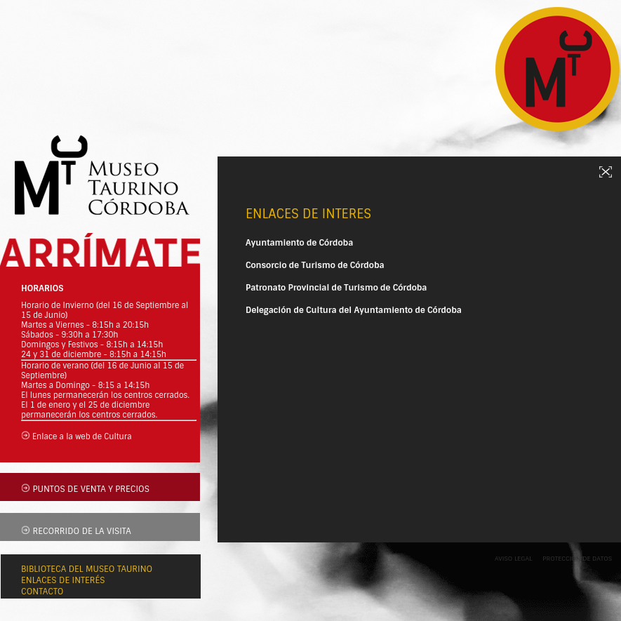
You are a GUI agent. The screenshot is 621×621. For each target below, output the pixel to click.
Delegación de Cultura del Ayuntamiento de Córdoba (354, 310)
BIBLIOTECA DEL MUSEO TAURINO (86, 569)
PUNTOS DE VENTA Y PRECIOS (90, 489)
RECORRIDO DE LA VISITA (81, 531)
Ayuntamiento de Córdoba (299, 242)
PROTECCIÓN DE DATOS (577, 558)
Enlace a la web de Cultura (82, 436)
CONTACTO (42, 591)
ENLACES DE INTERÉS (63, 580)
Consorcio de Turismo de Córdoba (315, 265)
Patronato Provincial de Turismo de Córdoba (336, 287)
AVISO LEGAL (514, 558)
